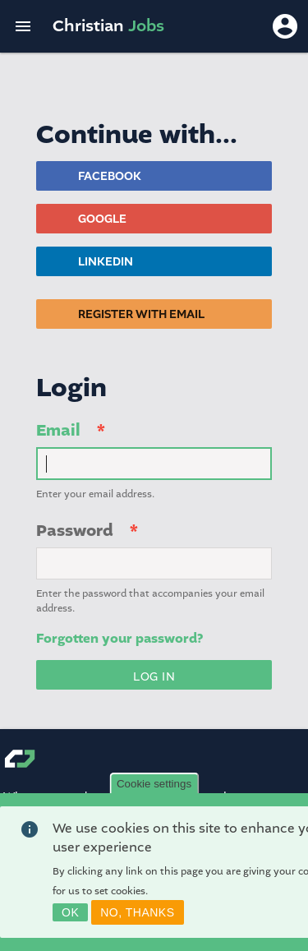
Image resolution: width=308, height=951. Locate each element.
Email (58, 430)
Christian (108, 26)
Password (74, 530)
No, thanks (137, 918)
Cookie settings (154, 789)
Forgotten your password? (119, 639)
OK (70, 918)
